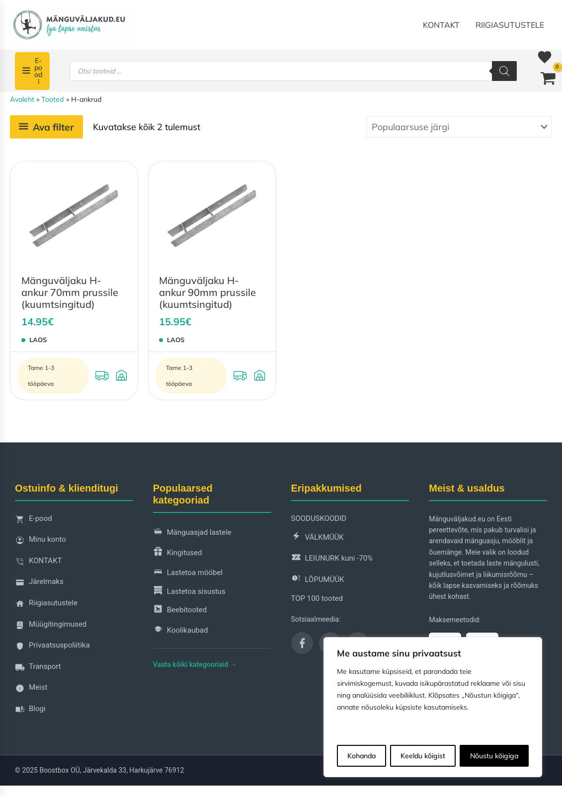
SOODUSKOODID (319, 518)
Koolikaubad (180, 631)
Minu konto (40, 542)
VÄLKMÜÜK (317, 537)
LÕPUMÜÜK (317, 579)
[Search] (504, 71)
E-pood (33, 521)
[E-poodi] (32, 71)
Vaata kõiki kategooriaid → (195, 664)
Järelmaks (39, 584)
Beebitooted (180, 610)
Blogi (30, 711)
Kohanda (361, 755)
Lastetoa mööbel (188, 573)
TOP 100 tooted (317, 598)
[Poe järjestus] (459, 127)
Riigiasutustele (510, 25)
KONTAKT (441, 25)
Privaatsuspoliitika (52, 647)
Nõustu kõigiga (494, 755)
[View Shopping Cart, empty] (548, 79)
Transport (38, 669)
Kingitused (177, 553)
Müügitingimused (50, 627)
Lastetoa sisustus (189, 591)
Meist (31, 690)
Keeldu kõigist (423, 755)
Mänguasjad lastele (192, 533)
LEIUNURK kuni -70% (332, 559)
